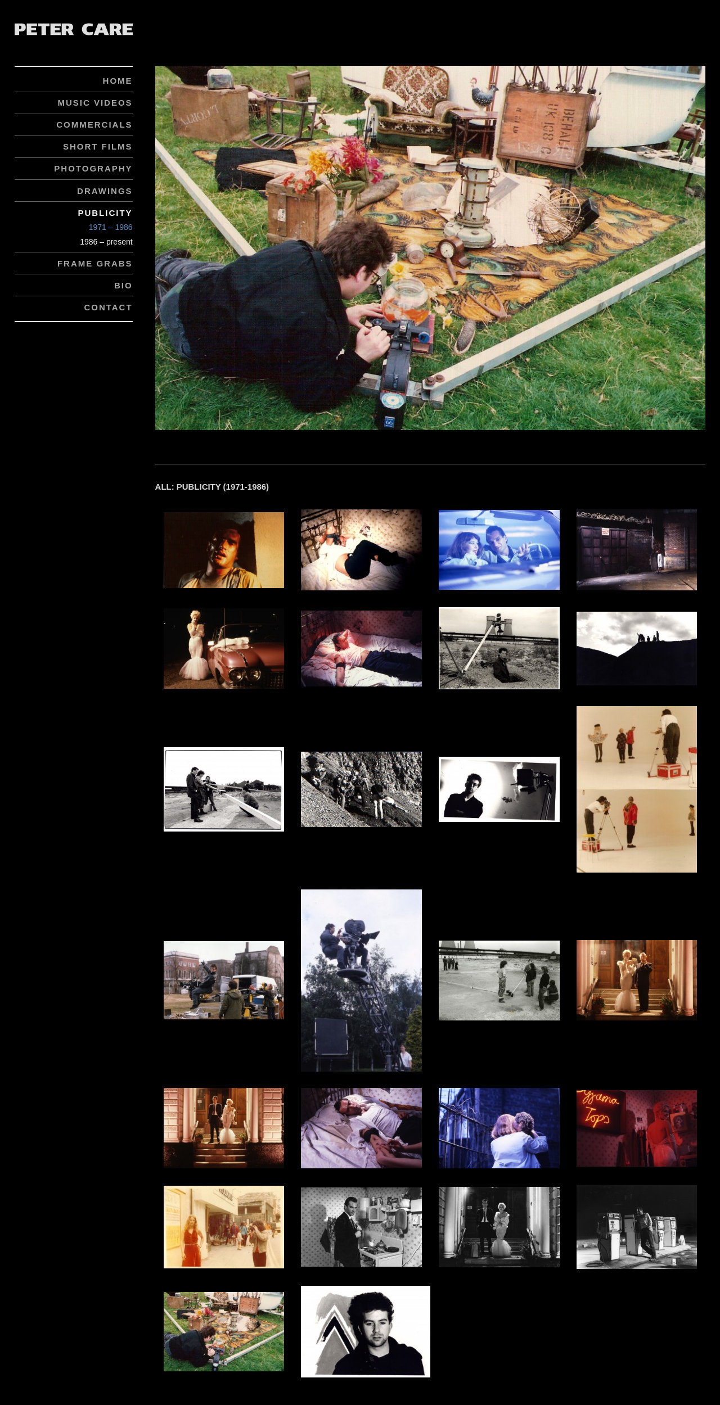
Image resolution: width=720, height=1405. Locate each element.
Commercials (94, 124)
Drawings (105, 191)
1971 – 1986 (111, 227)
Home (118, 80)
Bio (123, 285)
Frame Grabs (95, 263)
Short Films (98, 146)
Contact (108, 307)
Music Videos (94, 102)
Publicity (105, 213)
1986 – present (106, 242)
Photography (93, 168)
